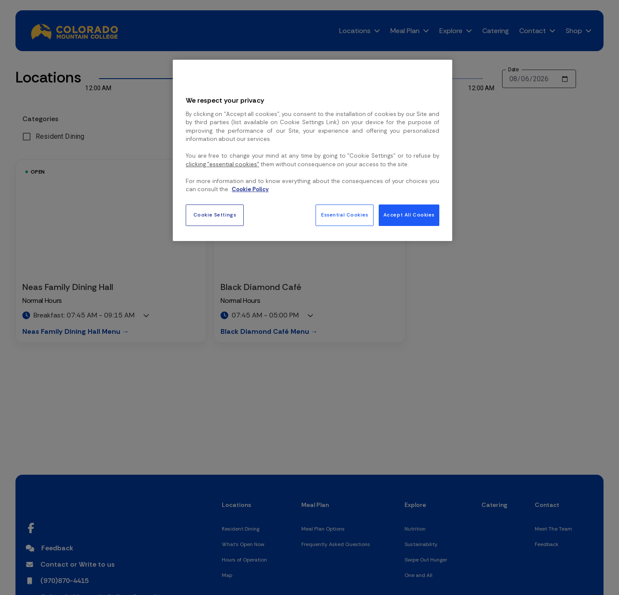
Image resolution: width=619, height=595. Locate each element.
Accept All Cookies (409, 215)
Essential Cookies (344, 215)
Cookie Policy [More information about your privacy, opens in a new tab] (250, 189)
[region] (312, 150)
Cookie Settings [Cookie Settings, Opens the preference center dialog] (214, 215)
